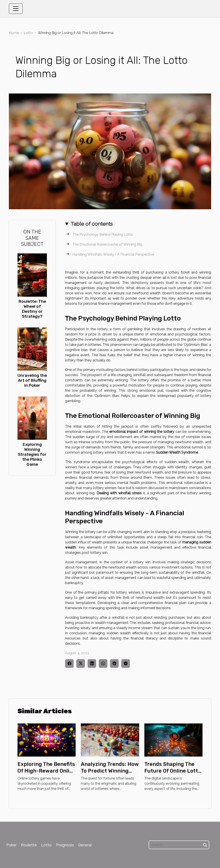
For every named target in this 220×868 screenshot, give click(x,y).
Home (14, 33)
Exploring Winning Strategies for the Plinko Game (32, 454)
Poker (11, 845)
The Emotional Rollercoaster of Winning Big (107, 244)
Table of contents (91, 224)
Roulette (29, 845)
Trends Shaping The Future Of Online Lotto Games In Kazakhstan (172, 770)
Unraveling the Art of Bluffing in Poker (32, 380)
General (85, 845)
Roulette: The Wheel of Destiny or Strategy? (32, 309)
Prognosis (65, 845)
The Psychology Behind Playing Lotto (102, 234)
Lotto (28, 33)
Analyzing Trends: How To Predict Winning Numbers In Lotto (110, 770)
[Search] (179, 845)
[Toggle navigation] (16, 8)
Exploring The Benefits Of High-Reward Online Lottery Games (47, 770)
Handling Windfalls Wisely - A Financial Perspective (113, 254)
